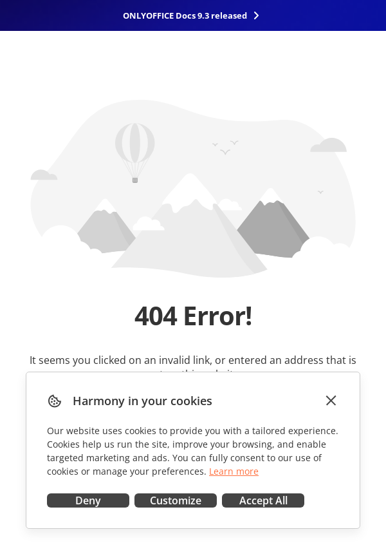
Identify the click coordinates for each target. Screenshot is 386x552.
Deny (88, 500)
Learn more (234, 471)
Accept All (263, 500)
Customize (175, 500)
